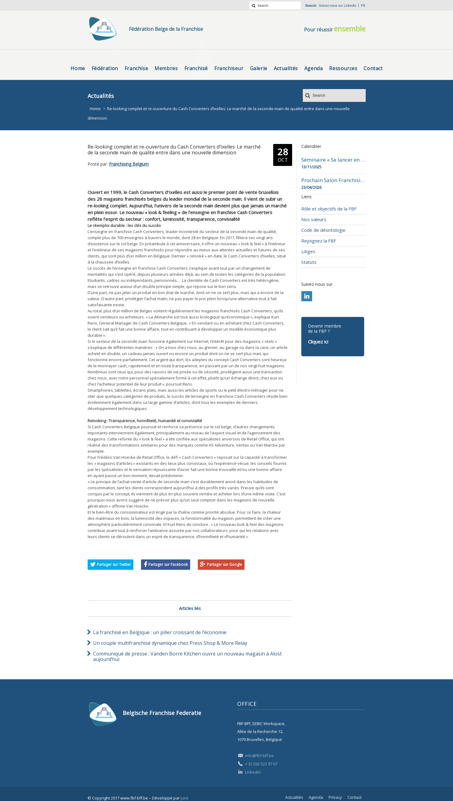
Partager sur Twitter (114, 564)
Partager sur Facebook (168, 564)
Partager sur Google (224, 564)
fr (363, 5)
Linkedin (350, 5)
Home (95, 108)
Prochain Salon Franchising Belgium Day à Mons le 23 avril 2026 (333, 180)
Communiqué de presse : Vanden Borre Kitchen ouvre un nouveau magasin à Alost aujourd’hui (187, 656)
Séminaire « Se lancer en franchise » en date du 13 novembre (333, 159)
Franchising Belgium (129, 164)
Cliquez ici (318, 342)
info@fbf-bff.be (259, 755)
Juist (184, 798)
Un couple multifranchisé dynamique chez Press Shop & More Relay (170, 643)
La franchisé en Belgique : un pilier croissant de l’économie (160, 632)
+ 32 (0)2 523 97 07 (261, 764)
